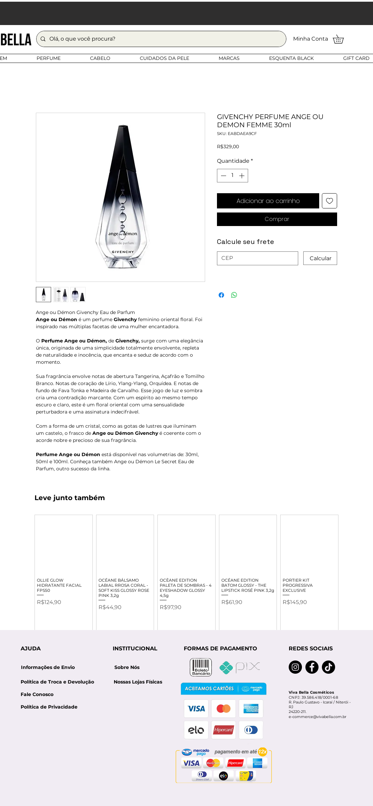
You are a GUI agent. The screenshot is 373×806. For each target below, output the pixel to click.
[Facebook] (312, 667)
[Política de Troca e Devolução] (59, 682)
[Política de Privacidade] (49, 707)
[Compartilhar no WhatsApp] (234, 295)
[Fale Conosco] (37, 694)
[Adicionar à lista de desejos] (329, 200)
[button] (342, 39)
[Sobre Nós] (127, 667)
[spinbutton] (232, 175)
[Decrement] (222, 175)
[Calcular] (320, 258)
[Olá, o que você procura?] (160, 39)
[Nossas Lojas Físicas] (138, 682)
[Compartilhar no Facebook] (221, 295)
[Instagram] (295, 667)
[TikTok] (328, 667)
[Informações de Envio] (48, 667)
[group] (186, 577)
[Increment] (242, 175)
